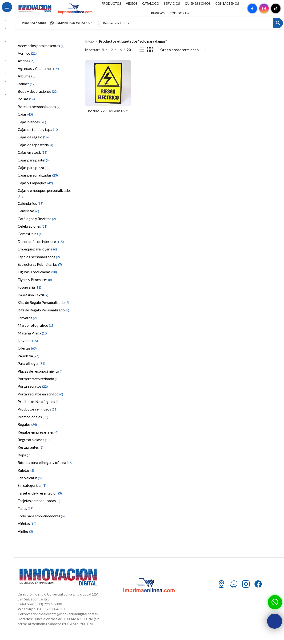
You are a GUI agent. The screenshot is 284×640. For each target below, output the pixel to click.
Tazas (25, 512)
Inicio (89, 45)
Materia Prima (33, 337)
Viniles (25, 535)
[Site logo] (35, 10)
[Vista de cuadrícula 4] (150, 54)
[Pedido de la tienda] (183, 53)
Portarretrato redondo (38, 382)
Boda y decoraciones (38, 95)
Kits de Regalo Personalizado (43, 306)
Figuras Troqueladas (37, 276)
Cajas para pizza (33, 171)
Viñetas (27, 527)
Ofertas (27, 352)
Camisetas (28, 215)
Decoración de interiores (41, 245)
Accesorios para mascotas (41, 49)
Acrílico (27, 57)
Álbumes (27, 80)
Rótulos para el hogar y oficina (45, 466)
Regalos (27, 428)
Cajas (25, 118)
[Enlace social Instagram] (264, 10)
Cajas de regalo (33, 141)
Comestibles (30, 238)
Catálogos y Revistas (37, 222)
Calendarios (30, 207)
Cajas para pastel (34, 164)
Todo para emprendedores (41, 520)
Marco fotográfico (36, 329)
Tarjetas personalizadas (39, 504)
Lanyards (27, 321)
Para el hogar (31, 367)
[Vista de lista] (142, 54)
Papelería (28, 360)
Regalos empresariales (38, 436)
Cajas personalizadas (38, 179)
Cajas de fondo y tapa (38, 133)
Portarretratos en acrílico (40, 398)
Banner (27, 87)
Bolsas (26, 103)
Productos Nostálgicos (39, 405)
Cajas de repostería (35, 148)
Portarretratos (33, 390)
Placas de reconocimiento (41, 375)
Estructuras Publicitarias (40, 268)
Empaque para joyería (37, 253)
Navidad (28, 344)
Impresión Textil (33, 299)
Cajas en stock (32, 156)
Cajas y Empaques (35, 187)
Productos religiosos (37, 413)
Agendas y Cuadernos (38, 72)
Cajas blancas (32, 126)
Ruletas (26, 474)
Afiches (26, 65)
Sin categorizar (32, 489)
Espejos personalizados (39, 260)
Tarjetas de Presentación (40, 497)
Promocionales (33, 421)
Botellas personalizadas (39, 110)
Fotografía (29, 291)
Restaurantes (30, 451)
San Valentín (31, 481)
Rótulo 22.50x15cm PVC (107, 117)
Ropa (24, 459)
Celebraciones (32, 230)
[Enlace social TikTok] (275, 10)
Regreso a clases (34, 443)
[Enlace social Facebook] (252, 10)
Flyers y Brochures (35, 283)
